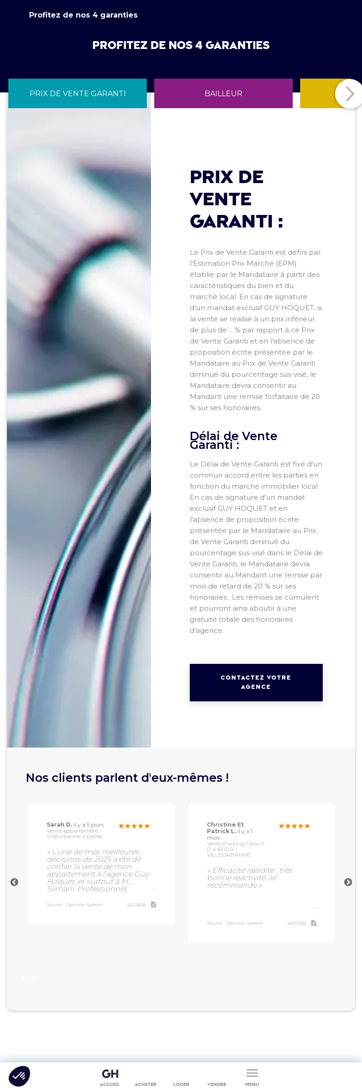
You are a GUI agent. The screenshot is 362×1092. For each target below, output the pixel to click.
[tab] (77, 93)
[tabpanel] (101, 863)
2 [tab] (34, 976)
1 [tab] (24, 976)
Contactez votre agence (256, 682)
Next (348, 882)
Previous (14, 882)
